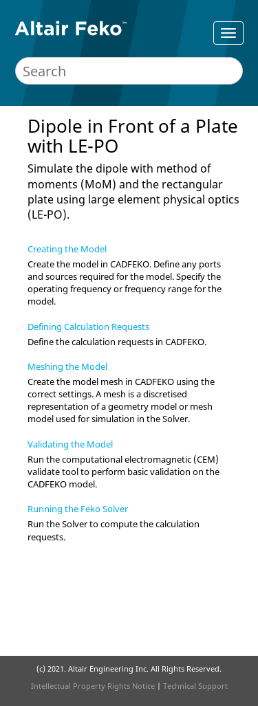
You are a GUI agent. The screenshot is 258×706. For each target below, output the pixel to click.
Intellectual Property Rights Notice (93, 686)
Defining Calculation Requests (88, 326)
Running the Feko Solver (78, 509)
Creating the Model (67, 249)
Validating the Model (70, 444)
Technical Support (195, 686)
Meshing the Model (67, 366)
